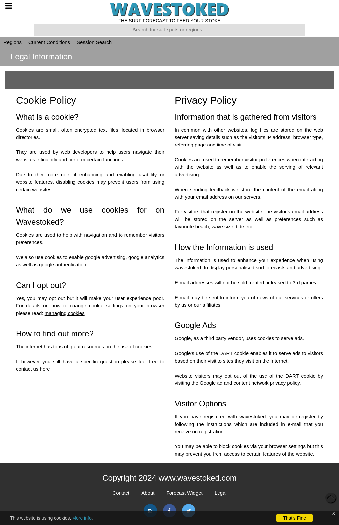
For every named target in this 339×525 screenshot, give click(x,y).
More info (81, 518)
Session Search (94, 42)
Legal (221, 493)
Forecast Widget (185, 493)
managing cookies (65, 313)
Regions (12, 42)
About (147, 493)
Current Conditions (49, 42)
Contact (120, 493)
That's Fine (294, 518)
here (45, 369)
